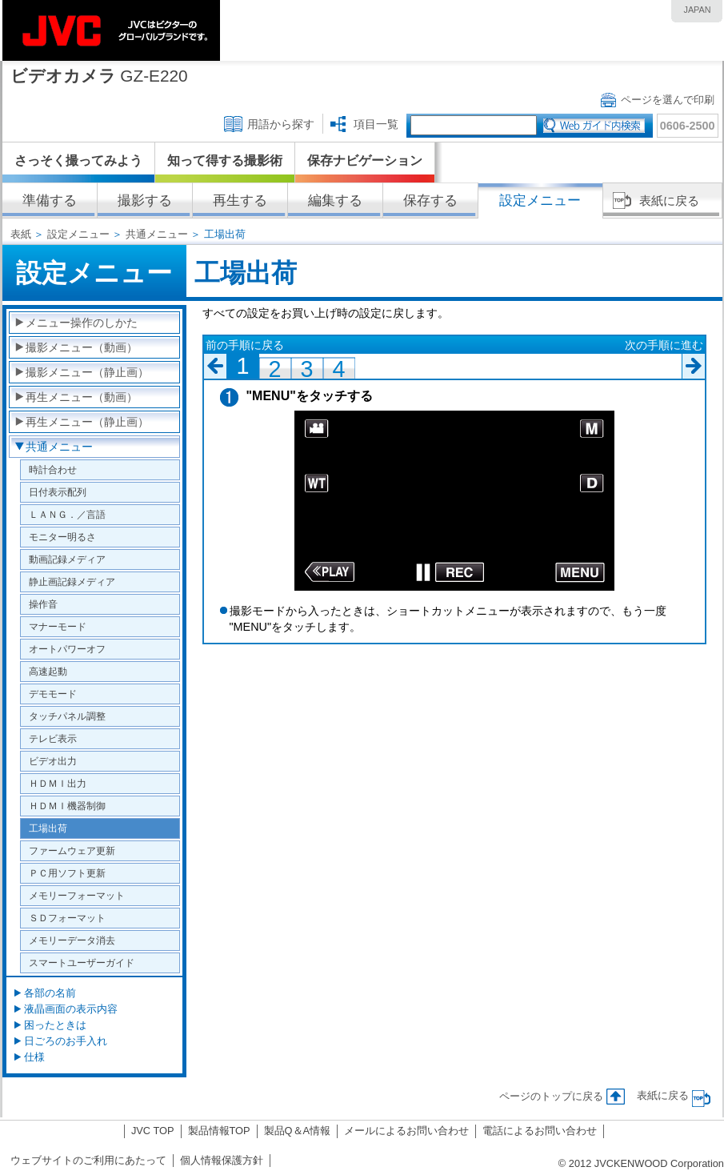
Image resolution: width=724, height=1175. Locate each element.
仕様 (34, 1057)
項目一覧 (376, 124)
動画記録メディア (67, 559)
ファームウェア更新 (72, 850)
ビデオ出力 (53, 761)
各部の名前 (50, 993)
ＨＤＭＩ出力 (57, 783)
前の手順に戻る (245, 345)
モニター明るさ (62, 536)
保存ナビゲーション (364, 160)
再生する (240, 200)
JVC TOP (152, 1131)
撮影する (145, 200)
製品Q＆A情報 (297, 1131)
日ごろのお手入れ (65, 1041)
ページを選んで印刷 (667, 100)
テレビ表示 (53, 738)
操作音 (43, 604)
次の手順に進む (664, 345)
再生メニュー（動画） (82, 397)
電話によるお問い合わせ (539, 1131)
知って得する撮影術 (224, 160)
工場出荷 (48, 828)
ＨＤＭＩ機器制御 (67, 805)
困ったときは (55, 1025)
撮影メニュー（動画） (82, 347)
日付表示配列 (57, 492)
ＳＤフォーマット (67, 917)
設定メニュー (78, 234)
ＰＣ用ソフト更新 (67, 873)
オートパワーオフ (67, 649)
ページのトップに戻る (551, 1096)
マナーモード (57, 626)
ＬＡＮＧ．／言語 (67, 514)
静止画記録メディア (72, 581)
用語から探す (280, 124)
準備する (49, 200)
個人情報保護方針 (221, 1160)
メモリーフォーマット (77, 895)
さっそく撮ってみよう (78, 160)
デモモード (53, 693)
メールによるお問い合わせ (406, 1131)
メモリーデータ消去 (72, 940)
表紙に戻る (669, 200)
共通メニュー (157, 234)
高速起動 (48, 671)
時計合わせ (53, 469)
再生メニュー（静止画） (87, 421)
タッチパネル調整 (67, 716)
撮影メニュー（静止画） (87, 372)
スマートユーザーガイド (81, 962)
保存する (430, 200)
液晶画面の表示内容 (71, 1009)
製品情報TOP (219, 1131)
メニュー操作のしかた (82, 322)
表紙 (20, 234)
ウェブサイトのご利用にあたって (88, 1160)
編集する (335, 200)
